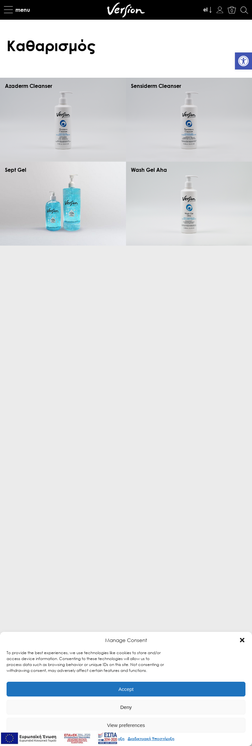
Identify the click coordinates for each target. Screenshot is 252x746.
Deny (126, 707)
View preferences (126, 725)
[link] (243, 61)
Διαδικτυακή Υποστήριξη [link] (151, 738)
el (205, 9)
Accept (126, 689)
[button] (242, 640)
